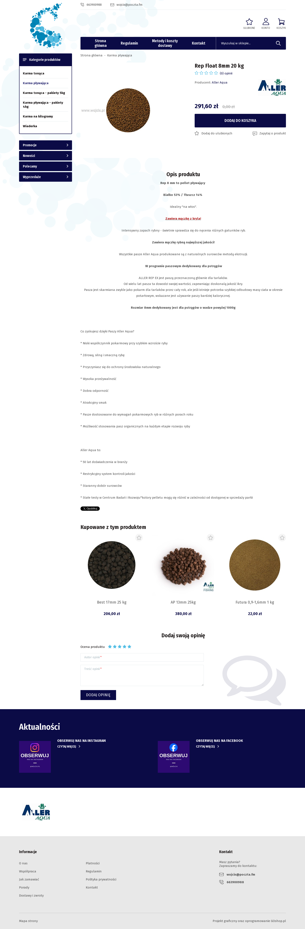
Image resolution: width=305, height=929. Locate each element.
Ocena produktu (92, 647)
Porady (24, 887)
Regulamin (129, 43)
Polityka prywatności (101, 879)
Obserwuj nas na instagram (81, 741)
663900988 (94, 5)
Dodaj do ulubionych (216, 133)
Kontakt (198, 43)
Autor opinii (92, 657)
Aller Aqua (219, 82)
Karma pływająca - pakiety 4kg (43, 105)
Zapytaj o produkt (272, 133)
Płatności (93, 863)
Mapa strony (28, 921)
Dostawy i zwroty (31, 895)
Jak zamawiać (29, 879)
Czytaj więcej (66, 746)
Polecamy (30, 166)
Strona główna (100, 43)
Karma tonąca (33, 73)
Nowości (29, 156)
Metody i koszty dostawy (165, 43)
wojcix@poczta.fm (129, 5)
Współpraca (27, 871)
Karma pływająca (36, 83)
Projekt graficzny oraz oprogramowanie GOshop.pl (249, 921)
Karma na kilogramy (38, 116)
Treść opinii (92, 669)
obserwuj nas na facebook (219, 741)
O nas (23, 863)
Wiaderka (30, 126)
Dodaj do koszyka (240, 120)
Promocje (30, 145)
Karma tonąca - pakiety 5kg (44, 93)
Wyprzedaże (32, 177)
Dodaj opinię (98, 695)
